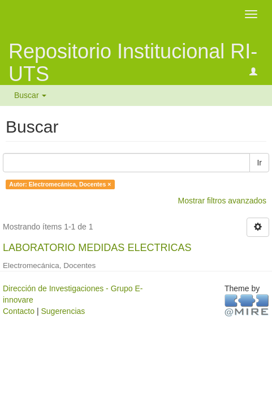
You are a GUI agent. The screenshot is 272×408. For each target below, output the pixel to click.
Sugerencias (63, 311)
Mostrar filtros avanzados (222, 200)
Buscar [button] (30, 95)
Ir (259, 162)
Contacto (18, 311)
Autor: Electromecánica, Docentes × (60, 184)
